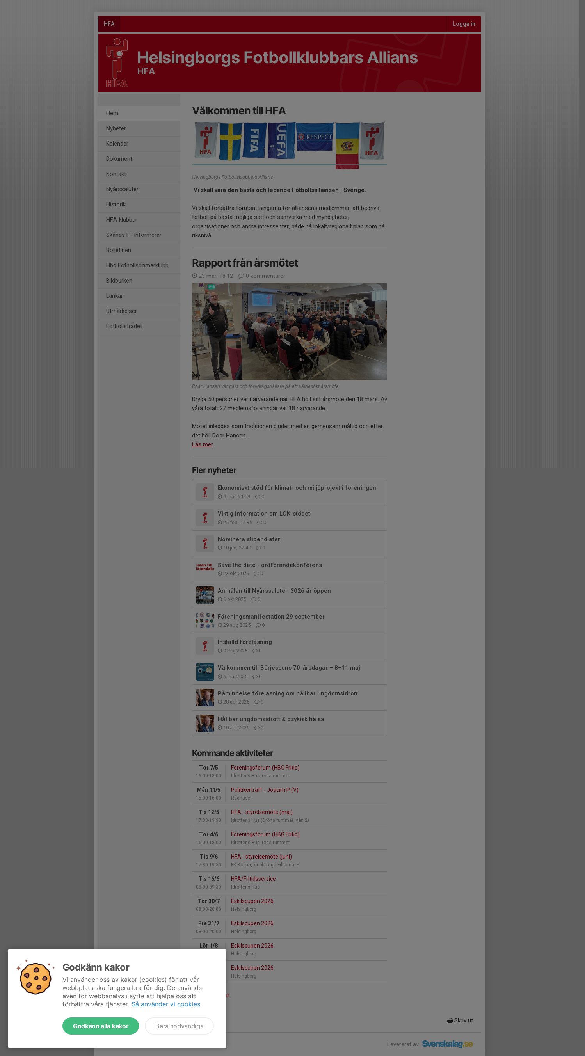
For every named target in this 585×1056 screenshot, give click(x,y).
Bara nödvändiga (179, 1026)
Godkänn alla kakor (100, 1026)
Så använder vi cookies (166, 1004)
